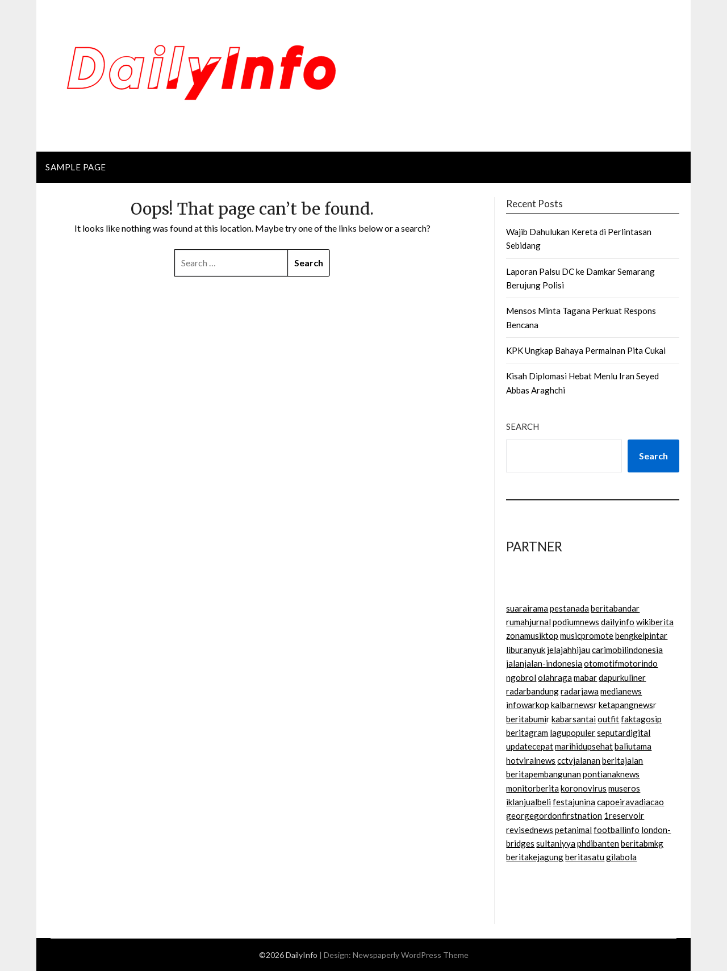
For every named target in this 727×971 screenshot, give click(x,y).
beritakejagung (534, 857)
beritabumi (526, 719)
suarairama (527, 608)
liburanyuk (525, 649)
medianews (621, 691)
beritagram (527, 732)
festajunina (574, 802)
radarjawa (580, 691)
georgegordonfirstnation (554, 815)
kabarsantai (573, 719)
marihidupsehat (584, 746)
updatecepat (529, 746)
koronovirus (584, 788)
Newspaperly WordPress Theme (411, 955)
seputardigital (623, 732)
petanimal (573, 829)
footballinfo (617, 829)
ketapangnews (626, 705)
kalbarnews (572, 705)
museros (624, 788)
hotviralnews (530, 760)
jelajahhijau (568, 649)
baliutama (633, 746)
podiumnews (576, 622)
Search (522, 426)
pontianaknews (611, 774)
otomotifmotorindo (621, 663)
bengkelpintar (641, 635)
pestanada (569, 608)
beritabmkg (642, 843)
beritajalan (622, 760)
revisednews (529, 829)
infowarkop (527, 705)
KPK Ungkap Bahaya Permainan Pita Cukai (586, 350)
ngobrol (521, 677)
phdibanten (598, 843)
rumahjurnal (528, 622)
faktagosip (641, 719)
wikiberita (655, 622)
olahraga (555, 677)
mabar (585, 677)
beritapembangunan (543, 774)
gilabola (621, 857)
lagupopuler (572, 732)
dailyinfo (617, 622)
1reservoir (624, 815)
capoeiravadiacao (630, 802)
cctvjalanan (578, 760)
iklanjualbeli (528, 802)
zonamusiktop (532, 635)
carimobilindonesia (627, 649)
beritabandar (615, 608)
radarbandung (532, 691)
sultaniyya (555, 843)
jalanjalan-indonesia (544, 663)
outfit (608, 719)
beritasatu (584, 857)
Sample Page (75, 167)
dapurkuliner (622, 677)
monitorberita (532, 788)
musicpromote (586, 635)
